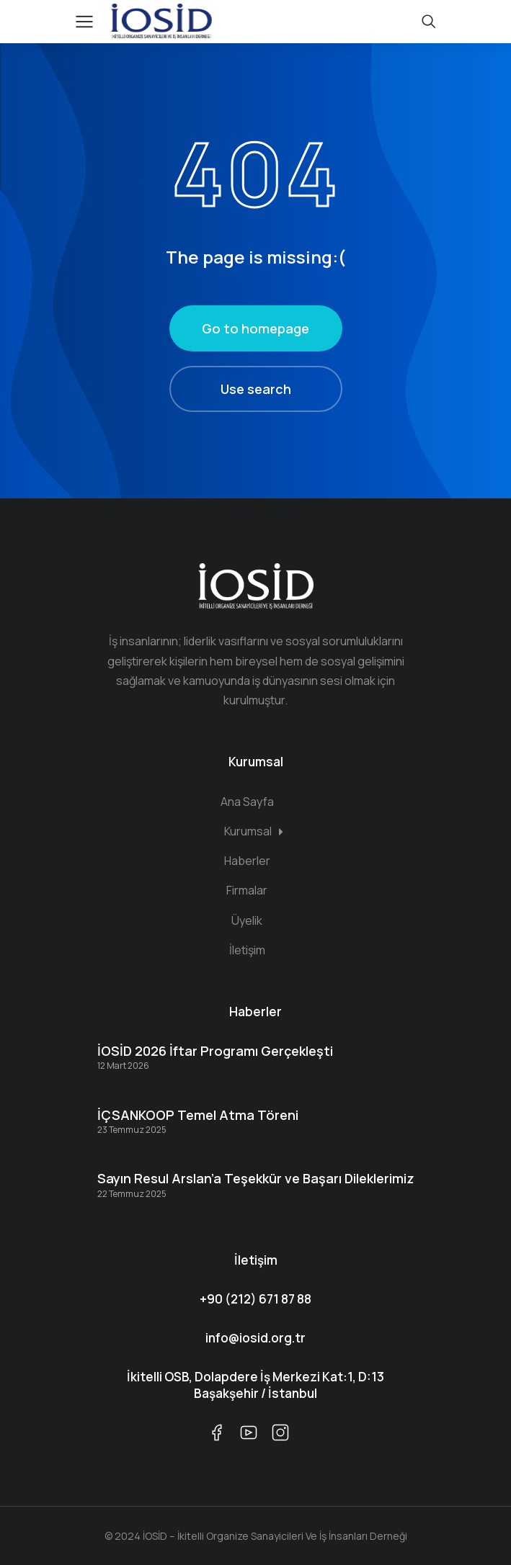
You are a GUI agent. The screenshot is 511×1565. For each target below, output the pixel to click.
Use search (256, 389)
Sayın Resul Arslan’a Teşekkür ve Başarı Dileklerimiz (255, 1178)
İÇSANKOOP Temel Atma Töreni (197, 1115)
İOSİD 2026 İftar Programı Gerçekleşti (215, 1050)
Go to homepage (255, 328)
